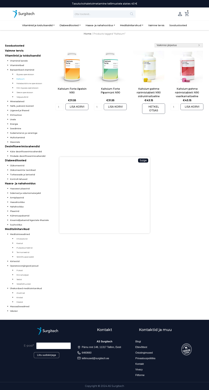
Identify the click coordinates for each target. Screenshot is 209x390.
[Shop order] (179, 45)
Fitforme (140, 375)
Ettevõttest (141, 347)
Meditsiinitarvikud (130, 25)
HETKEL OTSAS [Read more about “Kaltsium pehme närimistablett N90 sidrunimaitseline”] (153, 108)
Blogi (138, 341)
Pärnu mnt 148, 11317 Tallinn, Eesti (101, 347)
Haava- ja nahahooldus (99, 25)
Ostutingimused (144, 352)
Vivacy (139, 369)
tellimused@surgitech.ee (95, 358)
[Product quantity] (60, 107)
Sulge (143, 160)
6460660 (86, 352)
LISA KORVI (77, 106)
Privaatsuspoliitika (145, 358)
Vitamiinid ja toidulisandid (37, 25)
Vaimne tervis (156, 25)
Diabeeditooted (69, 25)
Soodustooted (178, 25)
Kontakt (139, 364)
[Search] (132, 14)
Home (87, 33)
